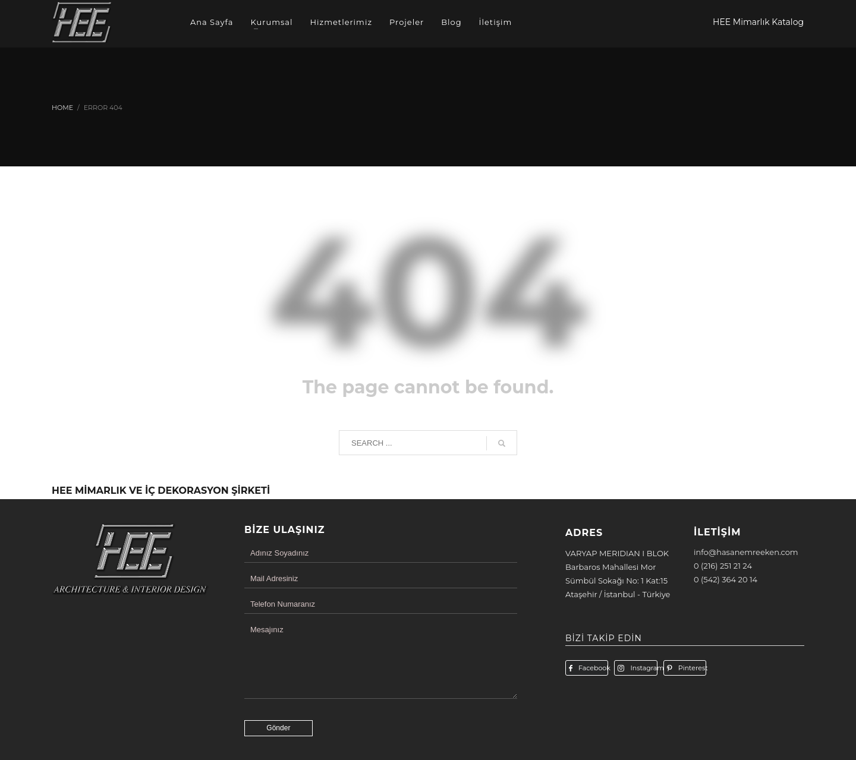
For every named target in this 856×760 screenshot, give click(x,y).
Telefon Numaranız (282, 604)
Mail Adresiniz (274, 578)
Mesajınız (267, 629)
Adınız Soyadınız (279, 552)
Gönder (278, 728)
